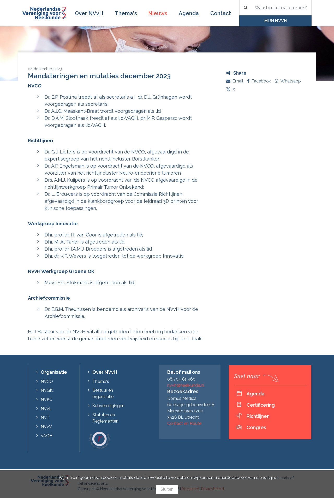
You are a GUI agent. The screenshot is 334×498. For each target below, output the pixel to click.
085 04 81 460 (181, 379)
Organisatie (54, 372)
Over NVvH (89, 13)
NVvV (46, 426)
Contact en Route (184, 423)
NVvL (46, 408)
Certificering (261, 405)
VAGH (46, 435)
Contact (220, 13)
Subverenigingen (108, 405)
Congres (256, 427)
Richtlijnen (258, 416)
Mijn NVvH (275, 20)
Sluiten (167, 489)
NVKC (46, 399)
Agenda (189, 13)
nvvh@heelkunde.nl (185, 385)
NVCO (47, 381)
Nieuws (157, 13)
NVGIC (47, 390)
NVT (45, 417)
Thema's (126, 13)
